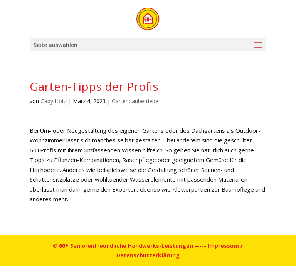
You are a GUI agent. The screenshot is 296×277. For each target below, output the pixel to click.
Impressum (223, 245)
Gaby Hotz (53, 101)
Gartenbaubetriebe (135, 101)
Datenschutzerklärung (148, 255)
